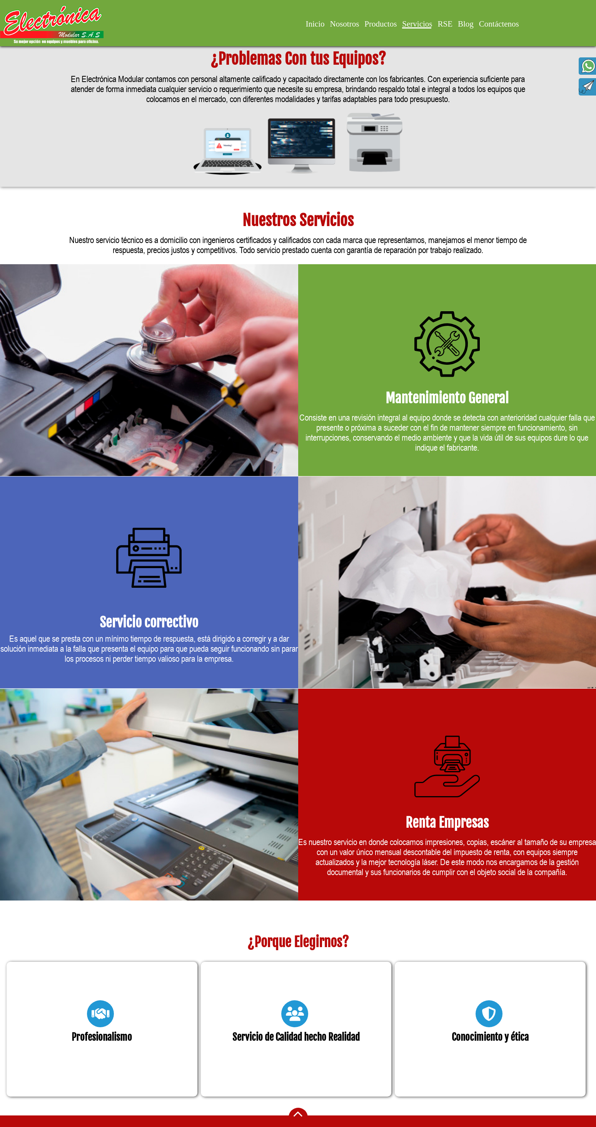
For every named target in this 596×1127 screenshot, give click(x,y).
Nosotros (344, 24)
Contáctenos (499, 24)
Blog (466, 24)
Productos (380, 24)
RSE (444, 24)
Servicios (417, 24)
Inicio (315, 24)
